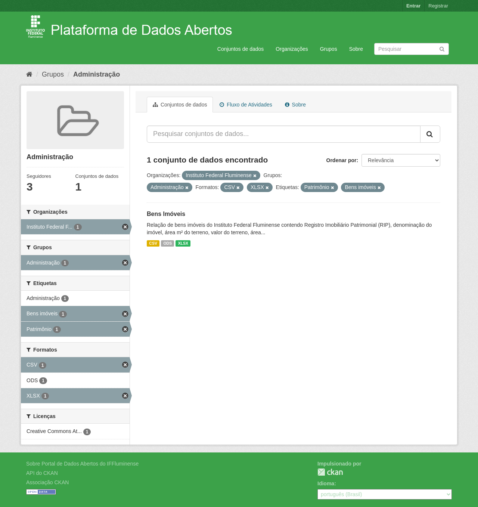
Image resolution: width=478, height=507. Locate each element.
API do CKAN (42, 473)
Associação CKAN (47, 482)
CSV (153, 243)
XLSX (183, 243)
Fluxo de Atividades (246, 105)
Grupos (328, 49)
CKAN (330, 472)
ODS (167, 243)
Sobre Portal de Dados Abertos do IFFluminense (82, 464)
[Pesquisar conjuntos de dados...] (283, 134)
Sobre (356, 49)
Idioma (325, 483)
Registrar (438, 6)
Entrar (413, 6)
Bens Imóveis (166, 214)
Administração (96, 74)
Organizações (292, 49)
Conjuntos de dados (240, 49)
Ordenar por (341, 160)
